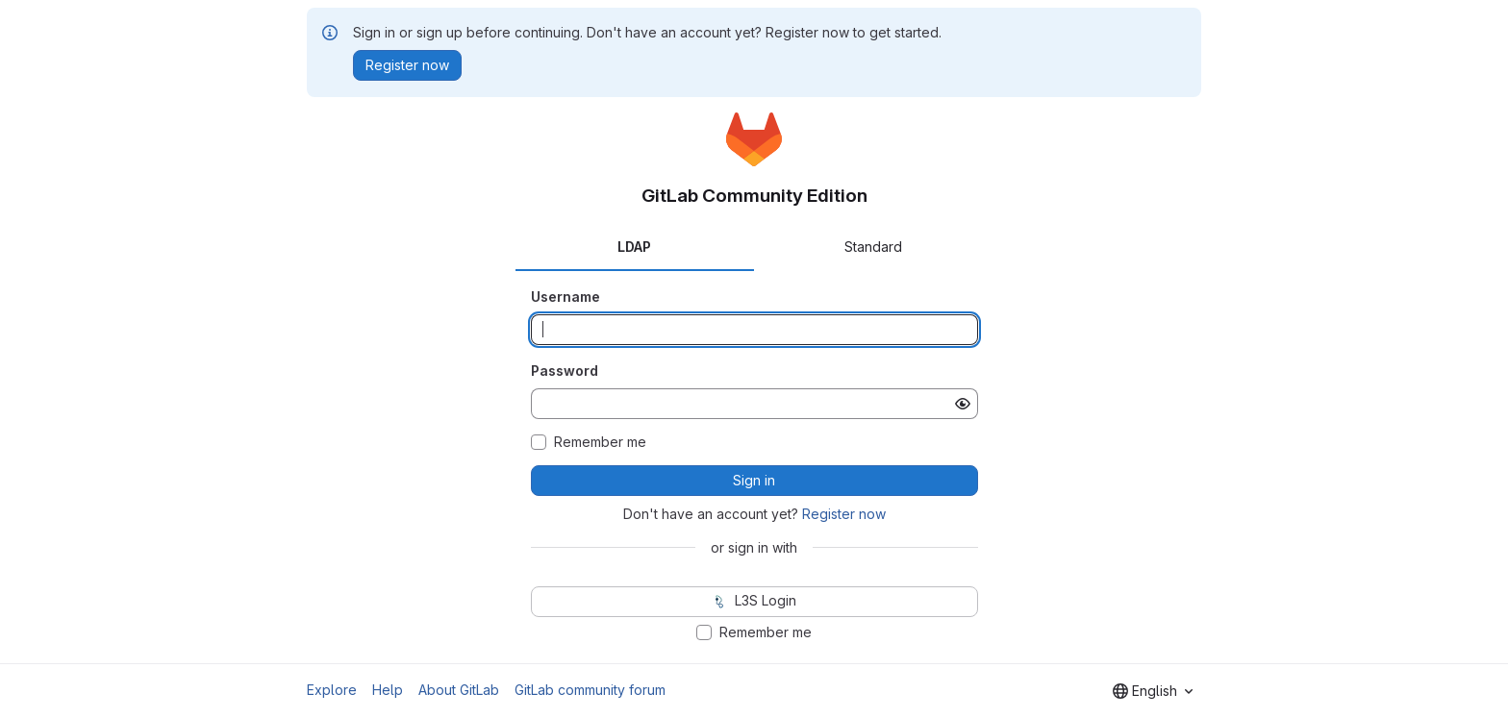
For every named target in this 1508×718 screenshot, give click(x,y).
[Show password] (962, 403)
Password (564, 370)
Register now (844, 514)
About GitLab (458, 689)
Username (565, 296)
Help (387, 689)
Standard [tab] (873, 246)
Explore (332, 689)
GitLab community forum (590, 689)
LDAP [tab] (634, 246)
